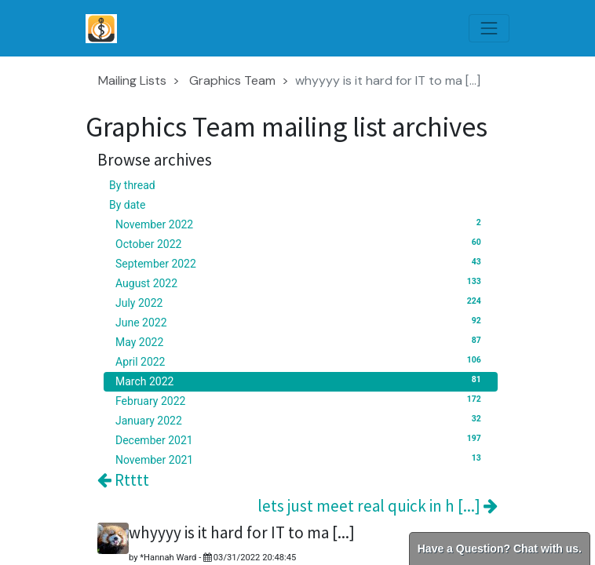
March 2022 (300, 381)
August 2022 (300, 282)
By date (127, 205)
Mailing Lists (132, 80)
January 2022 (300, 420)
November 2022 (300, 224)
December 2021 (300, 439)
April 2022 (300, 361)
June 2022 (300, 322)
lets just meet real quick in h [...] (377, 506)
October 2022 (300, 243)
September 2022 (300, 263)
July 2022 (300, 302)
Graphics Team (232, 80)
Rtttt (123, 479)
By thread (132, 185)
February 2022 (300, 400)
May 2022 (300, 341)
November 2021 (300, 459)
